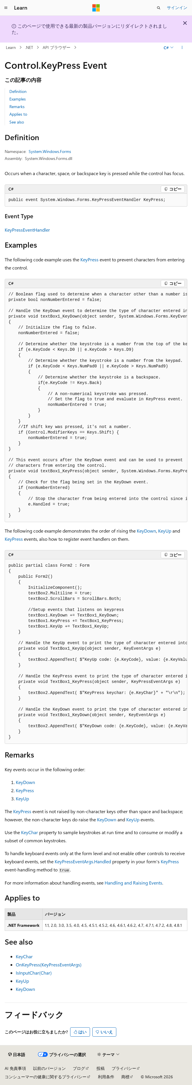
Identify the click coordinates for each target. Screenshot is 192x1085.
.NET (29, 47)
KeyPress (89, 259)
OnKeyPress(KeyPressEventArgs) (49, 964)
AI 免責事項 (15, 1068)
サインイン (177, 7)
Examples (17, 99)
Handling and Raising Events (133, 883)
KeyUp (164, 531)
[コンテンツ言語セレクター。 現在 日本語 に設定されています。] (17, 1054)
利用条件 (106, 1076)
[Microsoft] (96, 8)
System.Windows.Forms (50, 151)
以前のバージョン (49, 1068)
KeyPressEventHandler (27, 230)
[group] (96, 405)
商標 (125, 1076)
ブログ (79, 1068)
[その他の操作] (182, 47)
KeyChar (29, 832)
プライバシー (124, 1068)
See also (16, 122)
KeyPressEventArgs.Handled (83, 861)
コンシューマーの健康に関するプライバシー (46, 1076)
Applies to (18, 114)
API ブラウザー (56, 47)
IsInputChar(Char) (34, 973)
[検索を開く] (159, 8)
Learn (11, 47)
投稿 (100, 1068)
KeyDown (146, 531)
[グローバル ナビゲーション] (6, 8)
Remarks (17, 106)
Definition (18, 91)
